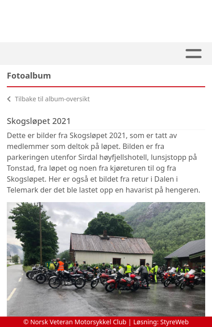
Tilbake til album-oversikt (48, 98)
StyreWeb (174, 321)
